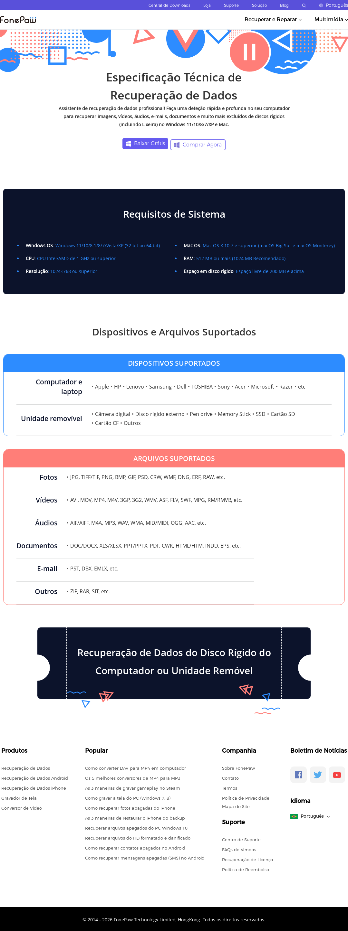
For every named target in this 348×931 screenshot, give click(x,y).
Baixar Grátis (145, 143)
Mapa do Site (236, 805)
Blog (284, 5)
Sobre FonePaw (238, 766)
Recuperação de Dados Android (34, 776)
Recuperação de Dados (25, 766)
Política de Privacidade (245, 796)
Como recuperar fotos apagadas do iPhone (130, 806)
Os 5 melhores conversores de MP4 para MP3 (132, 776)
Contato (230, 776)
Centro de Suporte (241, 838)
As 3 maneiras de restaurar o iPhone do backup (135, 816)
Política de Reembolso (245, 868)
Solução (259, 5)
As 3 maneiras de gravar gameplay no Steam (132, 786)
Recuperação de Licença (247, 858)
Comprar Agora (198, 143)
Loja (207, 5)
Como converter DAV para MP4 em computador (135, 766)
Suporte (231, 5)
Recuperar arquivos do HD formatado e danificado (137, 836)
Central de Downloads (169, 5)
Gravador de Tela (19, 796)
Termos (229, 786)
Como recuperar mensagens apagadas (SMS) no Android (145, 856)
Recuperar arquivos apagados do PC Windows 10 (136, 826)
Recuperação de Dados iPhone (33, 786)
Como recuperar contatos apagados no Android (135, 846)
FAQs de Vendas (239, 848)
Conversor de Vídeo (21, 806)
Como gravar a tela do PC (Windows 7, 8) (127, 796)
